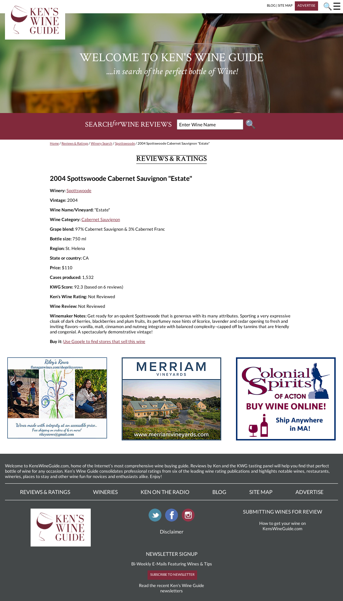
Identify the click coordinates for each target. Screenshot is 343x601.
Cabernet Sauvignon (100, 219)
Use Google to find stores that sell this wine (104, 341)
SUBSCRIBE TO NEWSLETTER (172, 574)
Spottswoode (125, 143)
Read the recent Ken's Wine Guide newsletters (171, 588)
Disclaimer (171, 532)
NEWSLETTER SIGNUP (171, 554)
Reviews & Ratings (74, 143)
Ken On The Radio (165, 492)
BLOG (271, 5)
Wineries (105, 492)
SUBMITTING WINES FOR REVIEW (282, 512)
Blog (219, 492)
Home (54, 143)
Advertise (309, 492)
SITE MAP (285, 5)
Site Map (261, 492)
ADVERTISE (306, 5)
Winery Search (101, 143)
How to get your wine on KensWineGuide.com (282, 526)
